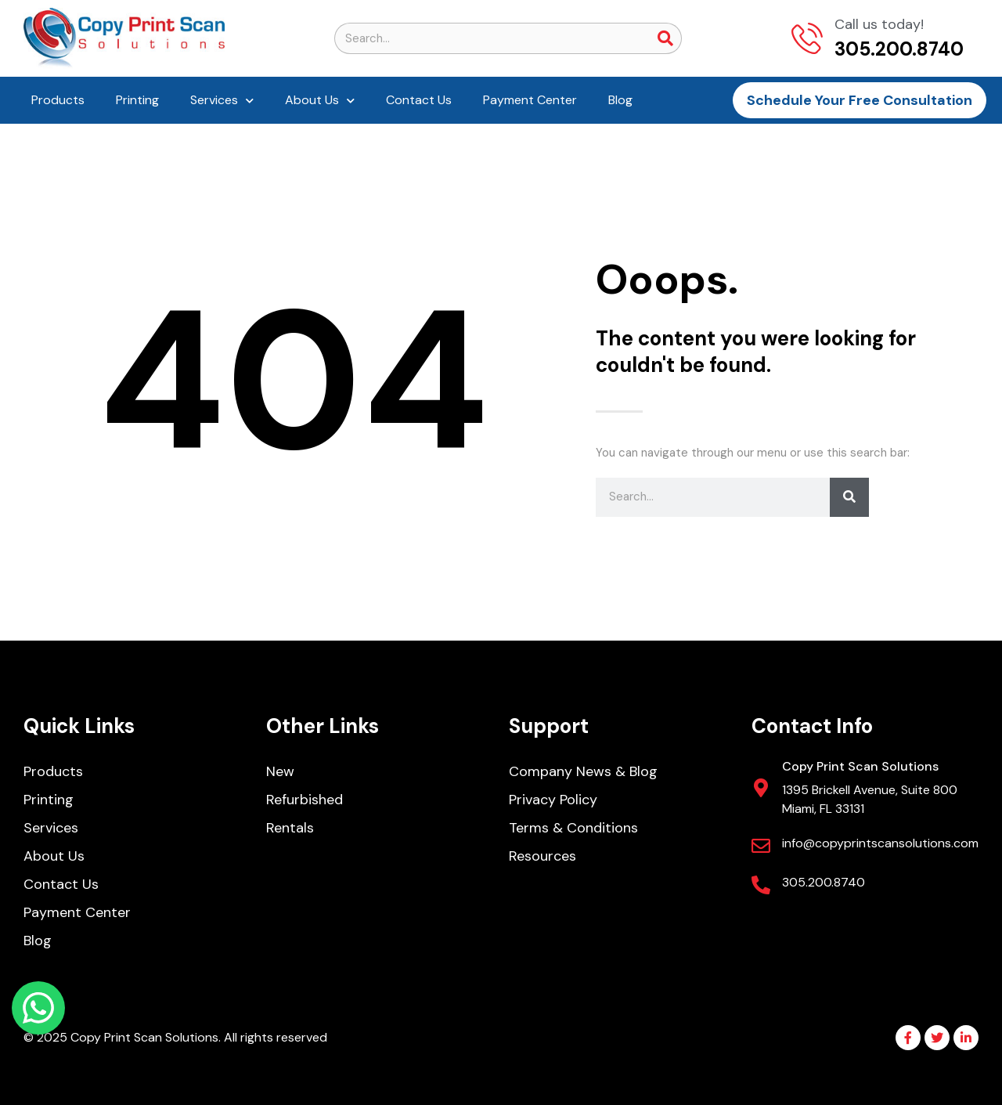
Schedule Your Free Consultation (859, 100)
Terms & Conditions (573, 827)
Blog (620, 100)
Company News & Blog (583, 771)
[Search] (665, 38)
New (280, 771)
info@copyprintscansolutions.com (880, 843)
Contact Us (419, 100)
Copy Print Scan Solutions (860, 766)
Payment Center (530, 100)
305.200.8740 (823, 882)
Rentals (290, 827)
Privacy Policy (553, 799)
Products (58, 100)
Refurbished (304, 799)
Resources (542, 856)
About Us (320, 100)
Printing (137, 100)
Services (222, 100)
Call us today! (879, 24)
